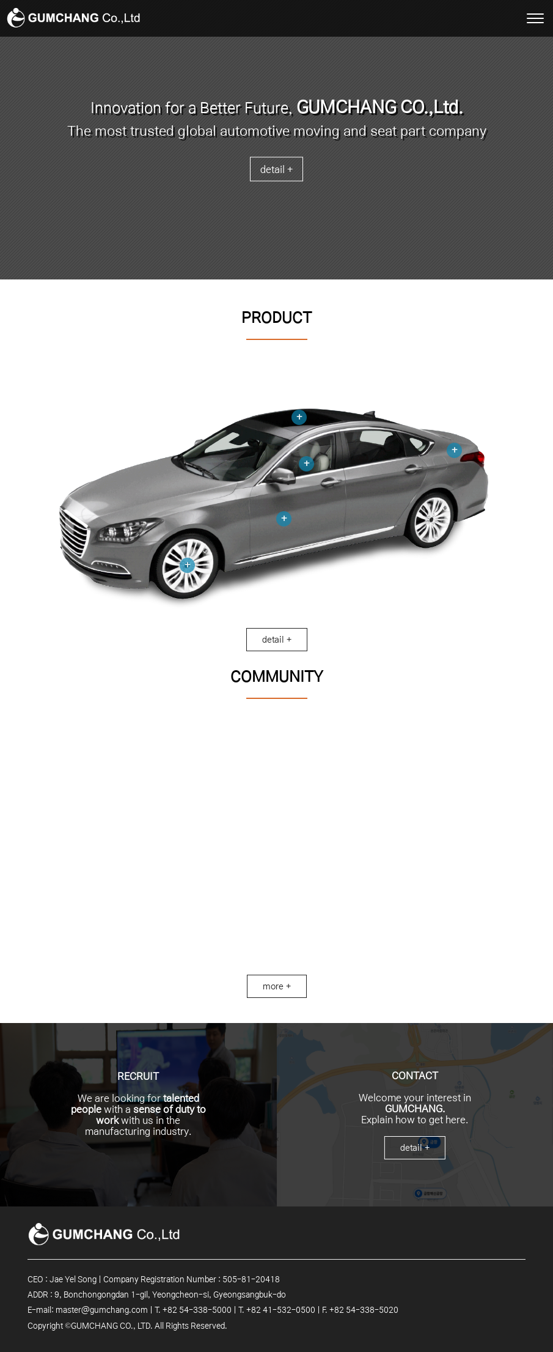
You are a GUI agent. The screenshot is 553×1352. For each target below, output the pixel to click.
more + (277, 986)
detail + (276, 169)
